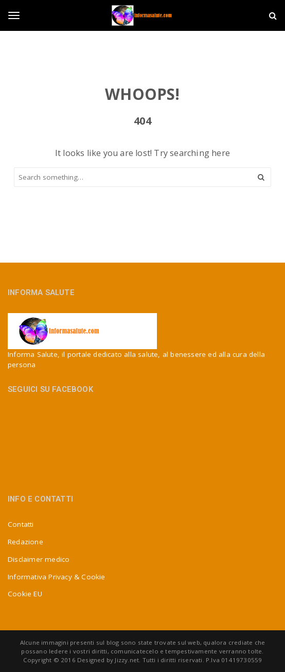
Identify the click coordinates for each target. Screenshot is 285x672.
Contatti (21, 524)
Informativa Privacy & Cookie (56, 576)
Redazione (25, 541)
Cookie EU (25, 593)
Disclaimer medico (38, 559)
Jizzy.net (127, 660)
